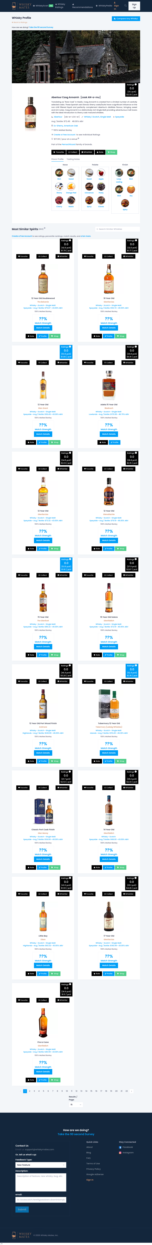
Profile (44, 336)
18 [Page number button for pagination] (106, 1091)
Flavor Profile (57, 159)
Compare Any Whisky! (127, 18)
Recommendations (82, 6)
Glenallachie (109, 514)
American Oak (70, 125)
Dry (131, 196)
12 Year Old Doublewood (43, 298)
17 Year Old (109, 936)
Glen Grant (43, 408)
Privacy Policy (93, 1169)
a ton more (86, 236)
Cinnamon (89, 193)
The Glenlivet (43, 620)
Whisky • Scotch (108, 836)
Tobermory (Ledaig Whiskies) (109, 727)
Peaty (101, 193)
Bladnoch (109, 408)
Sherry (59, 193)
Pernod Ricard (69, 144)
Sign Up (134, 6)
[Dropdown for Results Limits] (76, 1104)
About (89, 1147)
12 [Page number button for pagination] (76, 1091)
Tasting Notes (73, 159)
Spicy (89, 206)
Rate (101, 152)
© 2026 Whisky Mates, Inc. (45, 1235)
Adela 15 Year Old (108, 404)
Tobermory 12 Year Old (109, 723)
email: (18, 1194)
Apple (101, 179)
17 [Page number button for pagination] (101, 1091)
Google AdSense (95, 1174)
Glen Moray (43, 833)
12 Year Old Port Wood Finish (43, 723)
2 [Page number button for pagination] (29, 1091)
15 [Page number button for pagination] (91, 1091)
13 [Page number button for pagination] (81, 1091)
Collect (73, 152)
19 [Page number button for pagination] (111, 1091)
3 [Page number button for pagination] (34, 1091)
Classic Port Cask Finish (43, 829)
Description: (21, 1170)
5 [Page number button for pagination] (43, 1091)
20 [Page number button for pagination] (116, 1091)
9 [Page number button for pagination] (62, 1091)
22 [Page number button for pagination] (127, 1091)
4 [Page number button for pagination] (39, 1091)
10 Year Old (109, 298)
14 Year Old (109, 829)
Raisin (71, 206)
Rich (59, 179)
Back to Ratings (19, 22)
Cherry (59, 206)
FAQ (88, 1158)
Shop (112, 152)
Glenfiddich (109, 620)
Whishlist (87, 152)
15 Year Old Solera (109, 617)
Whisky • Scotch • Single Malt (43, 305)
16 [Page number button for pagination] (96, 1091)
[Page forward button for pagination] (132, 1091)
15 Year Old (43, 617)
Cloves (101, 206)
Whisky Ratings (60, 6)
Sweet (71, 179)
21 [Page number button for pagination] (121, 1091)
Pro (51, 6)
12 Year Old (43, 404)
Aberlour (56, 116)
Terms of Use (93, 1163)
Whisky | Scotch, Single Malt (96, 116)
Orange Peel (71, 193)
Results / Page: (73, 1098)
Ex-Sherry (58, 125)
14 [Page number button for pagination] (86, 1091)
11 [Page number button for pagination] (71, 1091)
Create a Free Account (64, 134)
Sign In (89, 1179)
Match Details (43, 327)
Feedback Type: (23, 1159)
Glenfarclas (109, 302)
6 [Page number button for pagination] (48, 1091)
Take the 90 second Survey (41, 27)
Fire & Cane (43, 1042)
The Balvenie (43, 302)
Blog (88, 1152)
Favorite (60, 152)
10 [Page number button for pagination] (67, 1091)
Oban (43, 939)
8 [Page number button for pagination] (57, 1091)
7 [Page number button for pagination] (52, 1091)
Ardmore (43, 727)
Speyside (118, 116)
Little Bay (43, 936)
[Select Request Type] (40, 1165)
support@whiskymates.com (39, 1149)
